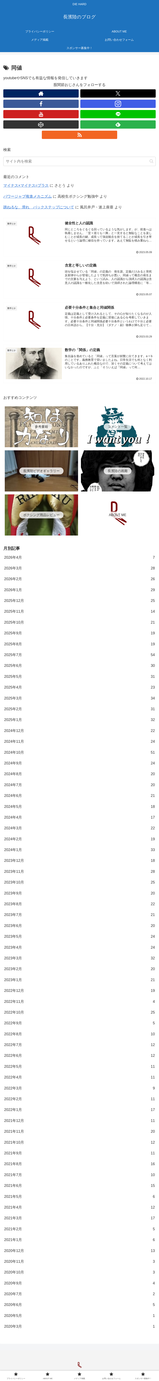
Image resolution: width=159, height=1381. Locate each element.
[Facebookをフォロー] (41, 104)
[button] (151, 161)
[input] (79, 161)
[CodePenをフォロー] (41, 124)
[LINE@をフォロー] (118, 114)
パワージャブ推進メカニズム (27, 196)
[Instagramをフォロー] (118, 104)
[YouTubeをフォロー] (41, 114)
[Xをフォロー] (118, 93)
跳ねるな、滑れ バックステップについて (38, 207)
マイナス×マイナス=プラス (26, 185)
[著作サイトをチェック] (41, 93)
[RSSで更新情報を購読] (79, 135)
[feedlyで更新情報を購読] (118, 124)
